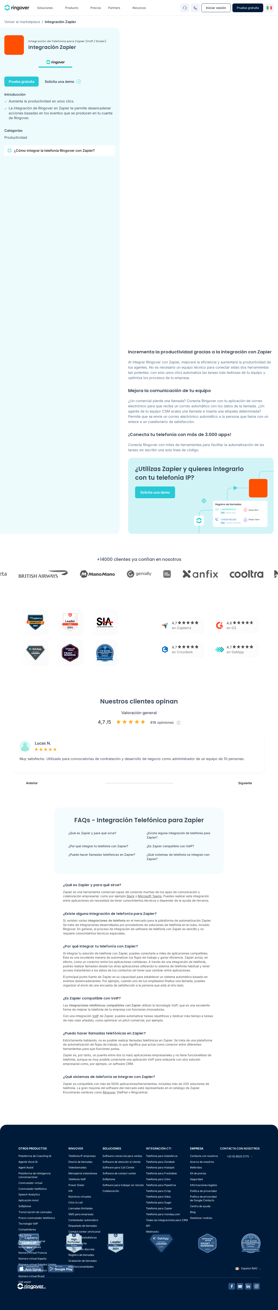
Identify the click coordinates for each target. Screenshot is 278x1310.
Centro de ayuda (200, 1206)
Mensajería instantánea (82, 1173)
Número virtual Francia (32, 1252)
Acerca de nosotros (202, 1161)
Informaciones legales (203, 1185)
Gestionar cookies (201, 1218)
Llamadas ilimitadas (80, 1208)
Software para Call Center (119, 1167)
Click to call (75, 1202)
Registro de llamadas (81, 1255)
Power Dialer (76, 1185)
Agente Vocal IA (28, 1161)
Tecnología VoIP (28, 1223)
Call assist (24, 1281)
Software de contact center (119, 1173)
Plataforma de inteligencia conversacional (34, 1175)
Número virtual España (32, 1258)
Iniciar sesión (216, 8)
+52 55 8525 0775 (236, 1156)
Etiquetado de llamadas (82, 1225)
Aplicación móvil (28, 1200)
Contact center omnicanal (84, 1231)
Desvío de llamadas (80, 1161)
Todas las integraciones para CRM (167, 1220)
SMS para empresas (80, 1214)
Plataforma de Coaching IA (34, 1156)
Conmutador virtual (30, 1183)
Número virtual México (32, 1270)
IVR (70, 1191)
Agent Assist (25, 1167)
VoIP (95, 1016)
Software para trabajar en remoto (123, 1185)
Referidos (196, 1167)
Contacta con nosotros (204, 1156)
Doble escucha (77, 1243)
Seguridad (196, 1179)
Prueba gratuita (248, 8)
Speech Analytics (29, 1194)
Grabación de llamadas (82, 1260)
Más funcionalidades (81, 1266)
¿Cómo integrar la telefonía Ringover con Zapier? (51, 150)
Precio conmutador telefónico (36, 1218)
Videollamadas (77, 1167)
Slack (130, 896)
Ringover (109, 1092)
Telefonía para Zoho (158, 1179)
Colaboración (111, 1191)
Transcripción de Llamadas (35, 1212)
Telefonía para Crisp (158, 1191)
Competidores (27, 1229)
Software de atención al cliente (122, 1161)
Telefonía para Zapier (159, 1208)
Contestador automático (83, 1220)
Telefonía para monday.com (163, 1214)
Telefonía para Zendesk (160, 1161)
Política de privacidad (203, 1191)
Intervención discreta (81, 1249)
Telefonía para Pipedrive (161, 1185)
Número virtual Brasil (31, 1276)
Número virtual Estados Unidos (37, 1264)
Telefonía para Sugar (159, 1202)
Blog (192, 1212)
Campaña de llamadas (32, 1287)
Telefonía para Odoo (158, 1196)
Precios (95, 8)
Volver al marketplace (22, 22)
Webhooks (152, 1231)
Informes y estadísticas (82, 1237)
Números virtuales (29, 1247)
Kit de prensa (198, 1173)
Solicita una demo (63, 81)
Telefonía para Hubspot (160, 1167)
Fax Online (24, 1235)
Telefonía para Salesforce (161, 1156)
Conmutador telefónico (32, 1188)
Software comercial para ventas (122, 1156)
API (148, 1225)
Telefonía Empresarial (31, 1241)
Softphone (24, 1206)
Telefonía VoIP (77, 1179)
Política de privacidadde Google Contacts (203, 1198)
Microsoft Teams (150, 896)
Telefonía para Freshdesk (161, 1173)
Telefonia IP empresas (82, 1156)
